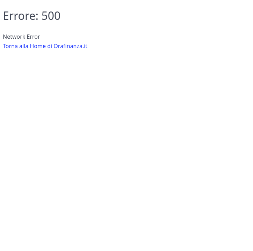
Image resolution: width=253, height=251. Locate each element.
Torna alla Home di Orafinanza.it (45, 46)
